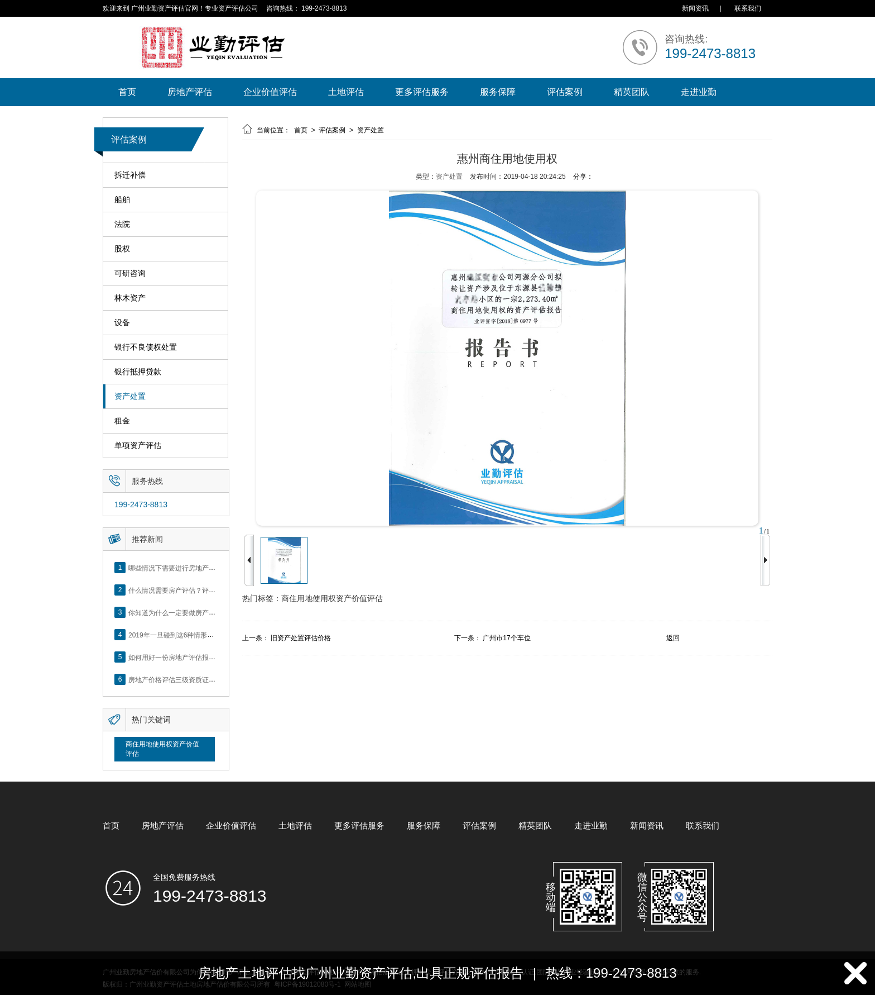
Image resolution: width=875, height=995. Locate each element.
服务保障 (498, 92)
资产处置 (130, 396)
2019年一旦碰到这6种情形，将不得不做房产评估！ (204, 635)
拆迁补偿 (130, 175)
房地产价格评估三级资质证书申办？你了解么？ (198, 679)
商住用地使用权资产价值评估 (162, 749)
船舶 (122, 200)
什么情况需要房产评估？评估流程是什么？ (192, 590)
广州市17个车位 (506, 638)
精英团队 (632, 92)
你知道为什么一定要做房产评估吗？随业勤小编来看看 (208, 612)
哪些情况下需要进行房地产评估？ (178, 568)
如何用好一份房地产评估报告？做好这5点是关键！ (204, 657)
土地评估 (346, 92)
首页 (127, 92)
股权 (122, 249)
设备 (122, 323)
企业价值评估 (270, 92)
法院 (122, 224)
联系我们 (747, 8)
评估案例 (565, 92)
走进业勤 (699, 92)
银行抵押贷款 (137, 372)
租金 (122, 421)
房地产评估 (189, 92)
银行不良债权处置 (145, 347)
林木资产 (130, 298)
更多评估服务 (422, 92)
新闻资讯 (695, 8)
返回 (673, 638)
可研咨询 (130, 273)
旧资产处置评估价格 (301, 638)
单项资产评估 (137, 446)
